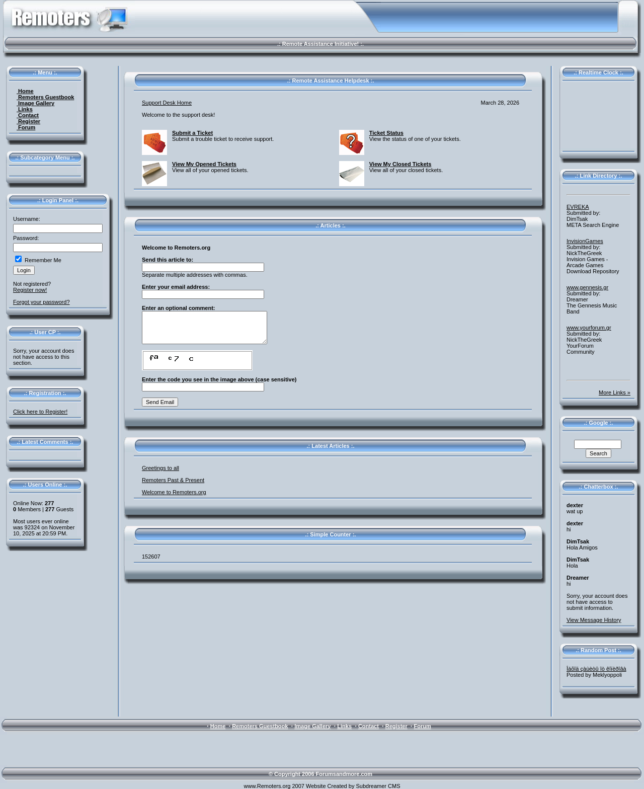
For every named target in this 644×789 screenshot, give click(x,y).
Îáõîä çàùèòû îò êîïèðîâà (596, 669)
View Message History (594, 620)
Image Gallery (35, 103)
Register (28, 121)
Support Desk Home (167, 103)
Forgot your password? (41, 302)
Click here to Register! (40, 412)
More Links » (614, 392)
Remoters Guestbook (45, 97)
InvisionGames (585, 241)
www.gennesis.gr (587, 287)
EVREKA (578, 207)
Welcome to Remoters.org (174, 492)
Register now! (30, 290)
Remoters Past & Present (173, 480)
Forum (26, 127)
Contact (28, 115)
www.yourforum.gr (589, 328)
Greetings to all (160, 468)
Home (25, 91)
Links (25, 109)
